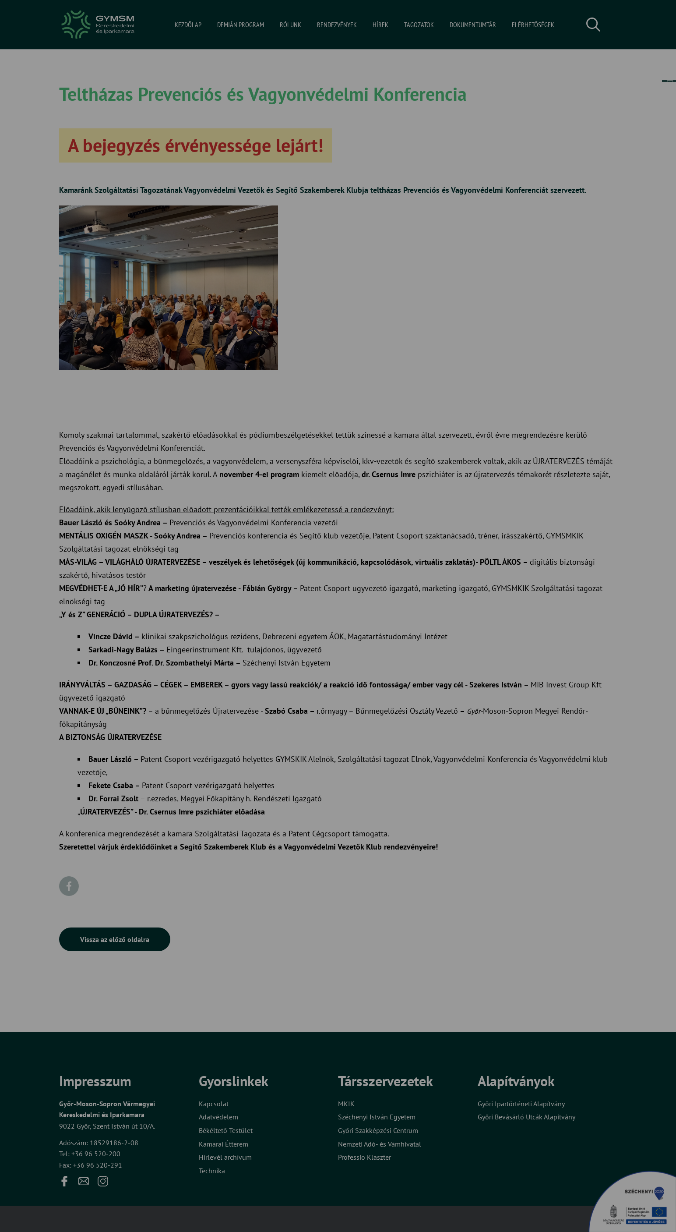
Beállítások (372, 650)
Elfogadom (302, 650)
